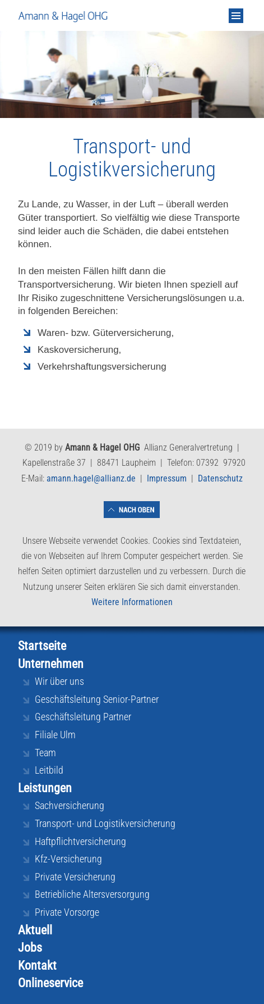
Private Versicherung (75, 877)
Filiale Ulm (55, 734)
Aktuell (35, 930)
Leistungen (45, 788)
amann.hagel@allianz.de (91, 478)
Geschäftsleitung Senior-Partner (97, 699)
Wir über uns (59, 681)
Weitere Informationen (132, 602)
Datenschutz (220, 478)
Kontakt (37, 965)
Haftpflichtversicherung (80, 841)
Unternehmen (51, 664)
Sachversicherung (69, 805)
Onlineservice (50, 983)
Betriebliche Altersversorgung (92, 894)
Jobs (30, 948)
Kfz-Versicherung (68, 859)
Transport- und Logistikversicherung (105, 823)
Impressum (167, 478)
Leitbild (49, 770)
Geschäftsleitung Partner (83, 717)
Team (45, 752)
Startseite (42, 646)
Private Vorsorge (67, 912)
